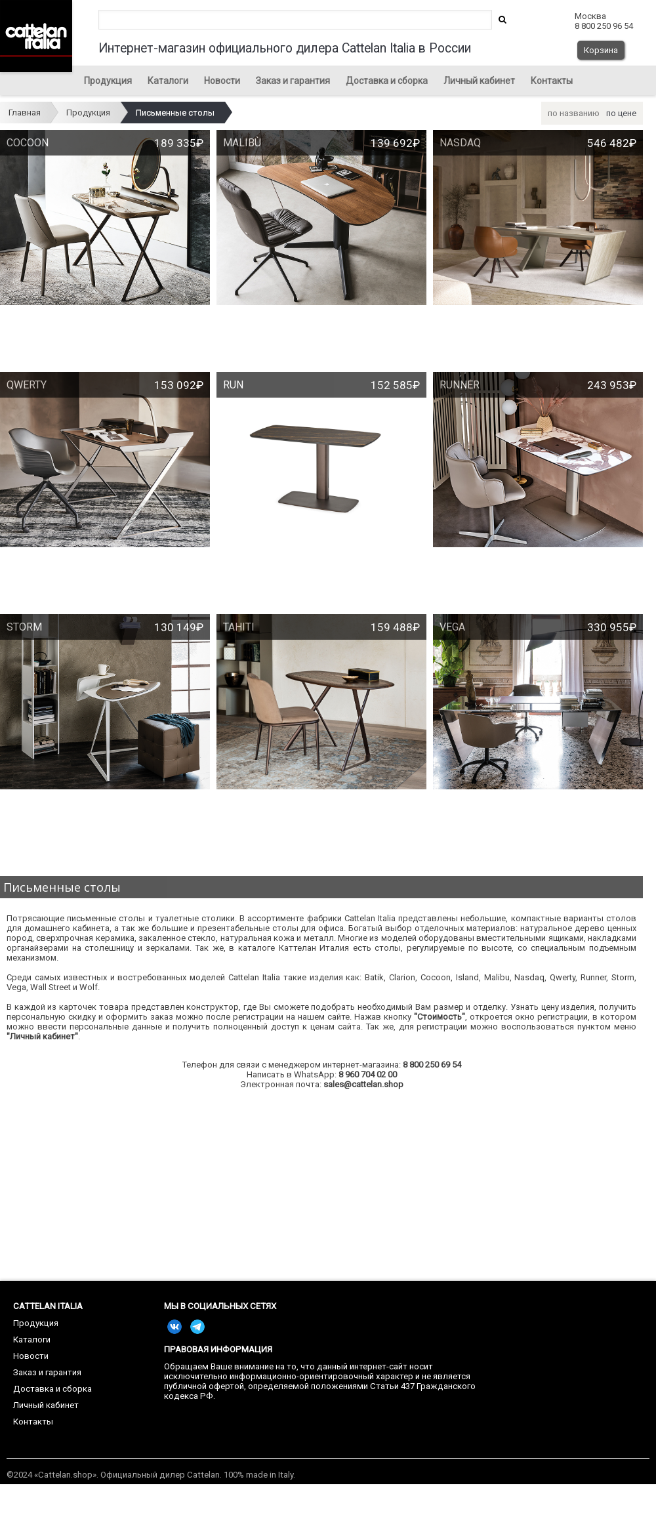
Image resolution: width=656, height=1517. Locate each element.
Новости (222, 80)
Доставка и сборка (387, 80)
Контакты (552, 80)
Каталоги (168, 80)
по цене (621, 113)
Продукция (108, 80)
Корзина (601, 50)
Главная (25, 112)
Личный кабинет (479, 80)
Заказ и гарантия (293, 80)
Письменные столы (175, 112)
